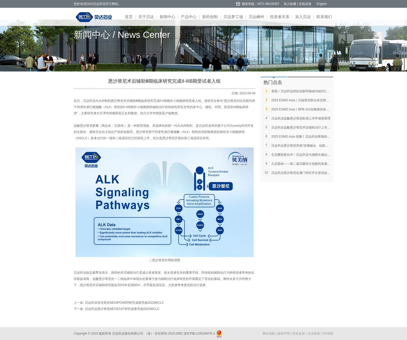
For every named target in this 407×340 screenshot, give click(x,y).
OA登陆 (328, 333)
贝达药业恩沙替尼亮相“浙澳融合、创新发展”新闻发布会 (309, 145)
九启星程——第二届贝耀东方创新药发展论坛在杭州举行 (310, 164)
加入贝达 (303, 17)
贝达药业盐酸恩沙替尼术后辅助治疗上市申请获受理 (307, 127)
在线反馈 (305, 4)
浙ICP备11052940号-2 (199, 333)
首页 (129, 17)
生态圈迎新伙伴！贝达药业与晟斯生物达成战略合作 (307, 155)
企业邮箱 (314, 333)
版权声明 (284, 333)
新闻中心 (167, 17)
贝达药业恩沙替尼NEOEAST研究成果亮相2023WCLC (122, 309)
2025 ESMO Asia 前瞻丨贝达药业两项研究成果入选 (307, 136)
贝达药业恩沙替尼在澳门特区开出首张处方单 (302, 173)
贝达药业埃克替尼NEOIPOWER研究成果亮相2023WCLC (124, 302)
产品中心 (188, 17)
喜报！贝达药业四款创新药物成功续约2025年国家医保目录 (312, 91)
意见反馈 (299, 333)
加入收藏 (290, 4)
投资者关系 (279, 17)
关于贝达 (146, 17)
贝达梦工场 (233, 17)
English (322, 4)
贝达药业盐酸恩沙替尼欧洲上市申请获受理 (300, 118)
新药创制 (210, 17)
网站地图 (269, 333)
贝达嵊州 (256, 17)
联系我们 (324, 17)
